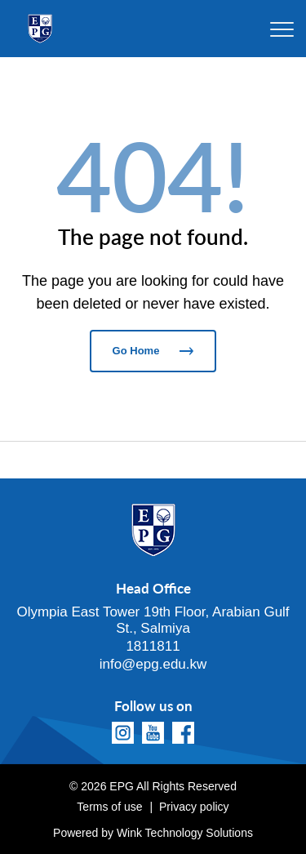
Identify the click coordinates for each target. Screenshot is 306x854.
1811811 (153, 646)
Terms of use (109, 806)
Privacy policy (194, 806)
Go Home (153, 351)
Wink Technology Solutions (185, 832)
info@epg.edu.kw (153, 664)
